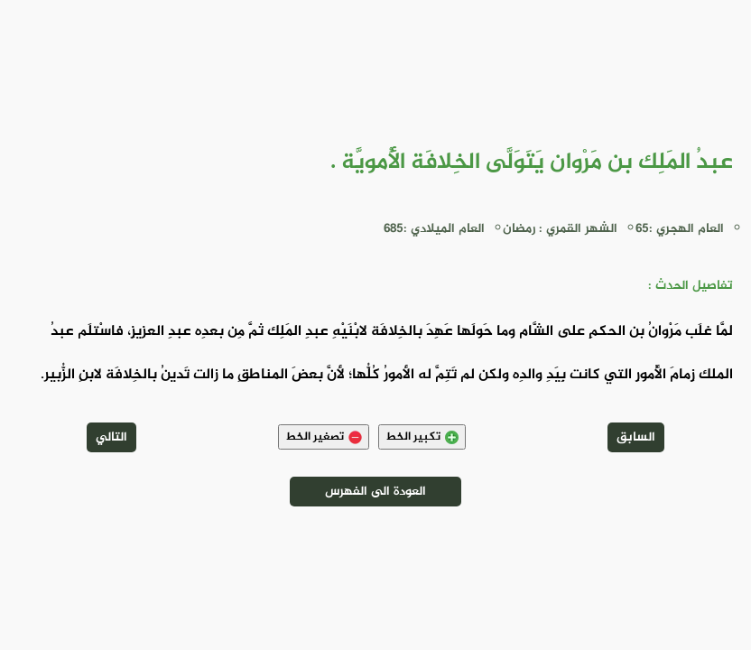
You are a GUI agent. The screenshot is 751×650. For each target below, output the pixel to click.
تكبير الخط (422, 437)
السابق (636, 437)
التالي (111, 437)
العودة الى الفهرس (375, 491)
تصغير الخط (323, 437)
